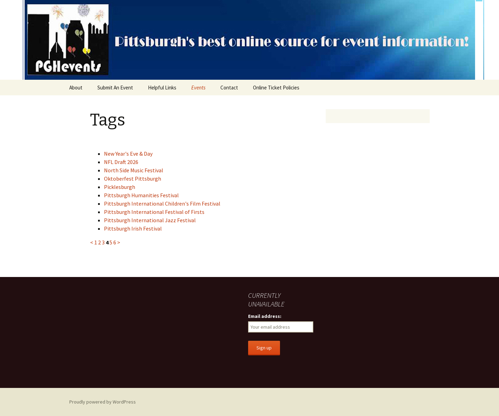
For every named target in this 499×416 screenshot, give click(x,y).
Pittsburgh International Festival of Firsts (154, 211)
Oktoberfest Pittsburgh (132, 178)
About (75, 87)
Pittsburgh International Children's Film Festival (162, 203)
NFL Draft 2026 (121, 161)
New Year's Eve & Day (128, 153)
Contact (229, 87)
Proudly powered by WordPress (102, 402)
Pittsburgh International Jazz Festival (150, 220)
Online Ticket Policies (276, 87)
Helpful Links (162, 87)
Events (198, 87)
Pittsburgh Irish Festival (133, 228)
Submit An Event (115, 87)
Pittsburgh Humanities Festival (141, 195)
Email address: (264, 316)
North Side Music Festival (133, 170)
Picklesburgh (119, 186)
